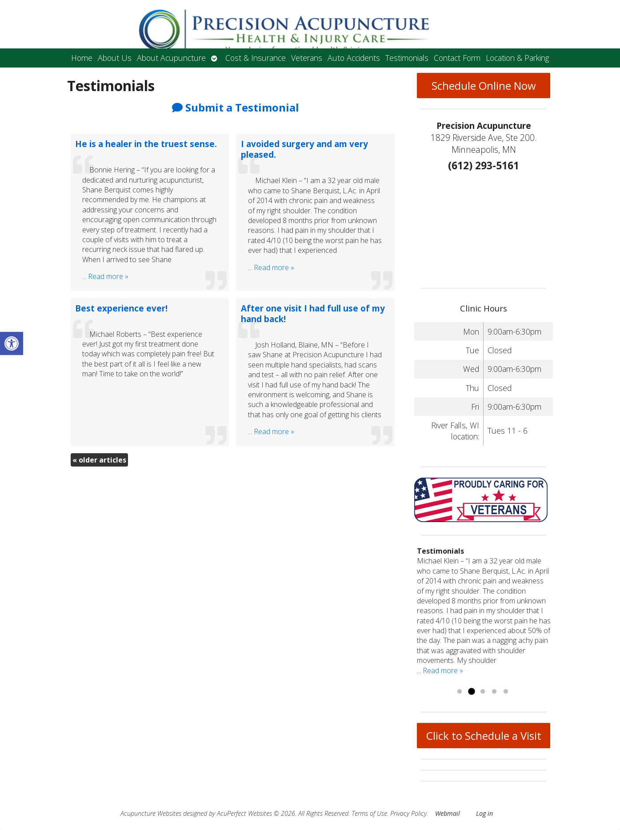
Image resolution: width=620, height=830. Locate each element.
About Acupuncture (171, 57)
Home (81, 57)
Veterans (306, 57)
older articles (99, 460)
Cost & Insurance (255, 57)
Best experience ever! (121, 308)
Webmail (447, 813)
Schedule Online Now (484, 85)
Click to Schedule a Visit (483, 735)
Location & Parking (517, 57)
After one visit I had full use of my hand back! (313, 313)
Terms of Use (369, 813)
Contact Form (457, 57)
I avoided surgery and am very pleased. (304, 149)
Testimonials (406, 57)
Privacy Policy (408, 813)
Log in (484, 813)
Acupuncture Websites (150, 813)
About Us (115, 57)
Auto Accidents (354, 57)
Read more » (108, 276)
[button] (11, 343)
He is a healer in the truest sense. (146, 143)
